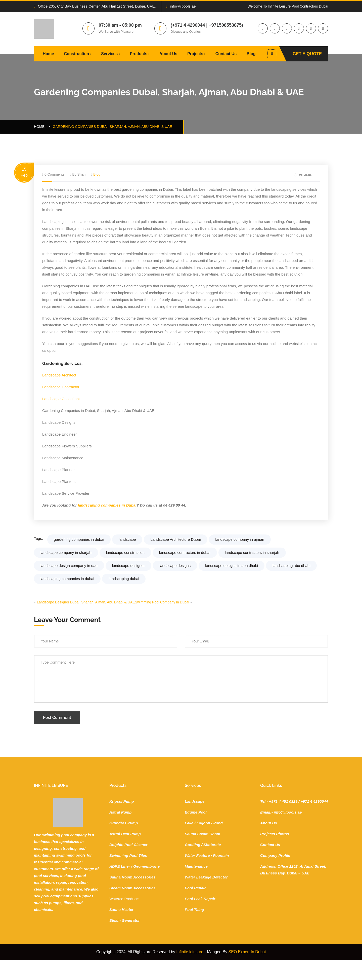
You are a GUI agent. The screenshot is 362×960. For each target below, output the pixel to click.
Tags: (38, 538)
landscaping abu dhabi (291, 565)
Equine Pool (196, 812)
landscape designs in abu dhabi (231, 565)
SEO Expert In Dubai (247, 952)
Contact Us (226, 54)
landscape (127, 539)
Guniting (192, 844)
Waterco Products (124, 899)
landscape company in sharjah (66, 552)
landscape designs (175, 565)
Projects (195, 54)
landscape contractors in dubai (184, 552)
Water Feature (197, 855)
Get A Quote (307, 53)
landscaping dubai (124, 579)
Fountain (221, 855)
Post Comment (57, 717)
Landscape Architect (59, 375)
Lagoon (203, 823)
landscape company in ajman (239, 539)
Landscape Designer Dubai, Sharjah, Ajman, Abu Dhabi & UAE (86, 602)
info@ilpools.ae (181, 6)
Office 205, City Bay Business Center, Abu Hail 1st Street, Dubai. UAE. (95, 6)
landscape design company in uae (69, 565)
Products (138, 54)
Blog (251, 54)
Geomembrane (146, 866)
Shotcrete (212, 844)
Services (109, 54)
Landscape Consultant (61, 399)
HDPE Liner (119, 866)
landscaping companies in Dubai (107, 505)
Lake (189, 823)
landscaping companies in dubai (67, 579)
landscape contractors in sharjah (252, 552)
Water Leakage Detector (206, 877)
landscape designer (128, 565)
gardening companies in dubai (79, 539)
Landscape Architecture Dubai (175, 539)
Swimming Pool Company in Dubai (162, 602)
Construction (76, 54)
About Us (168, 54)
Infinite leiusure (189, 952)
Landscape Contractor (60, 387)
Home (48, 54)
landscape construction (125, 552)
